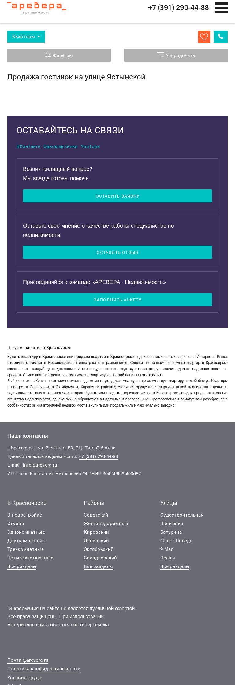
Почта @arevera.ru (27, 662)
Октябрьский (99, 551)
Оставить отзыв (117, 255)
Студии (15, 526)
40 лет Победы (177, 543)
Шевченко (171, 526)
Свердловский (100, 560)
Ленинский (96, 543)
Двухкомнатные (26, 543)
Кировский (96, 534)
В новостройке (24, 517)
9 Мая (167, 551)
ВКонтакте (28, 149)
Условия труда (24, 680)
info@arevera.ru (40, 467)
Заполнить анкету (118, 302)
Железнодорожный (106, 526)
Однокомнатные (26, 534)
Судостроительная (182, 517)
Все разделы (21, 569)
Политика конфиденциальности (43, 671)
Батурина (171, 534)
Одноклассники (60, 149)
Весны (167, 560)
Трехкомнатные (25, 551)
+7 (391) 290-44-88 (98, 459)
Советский (96, 517)
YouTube (90, 149)
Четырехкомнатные (30, 560)
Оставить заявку (118, 198)
